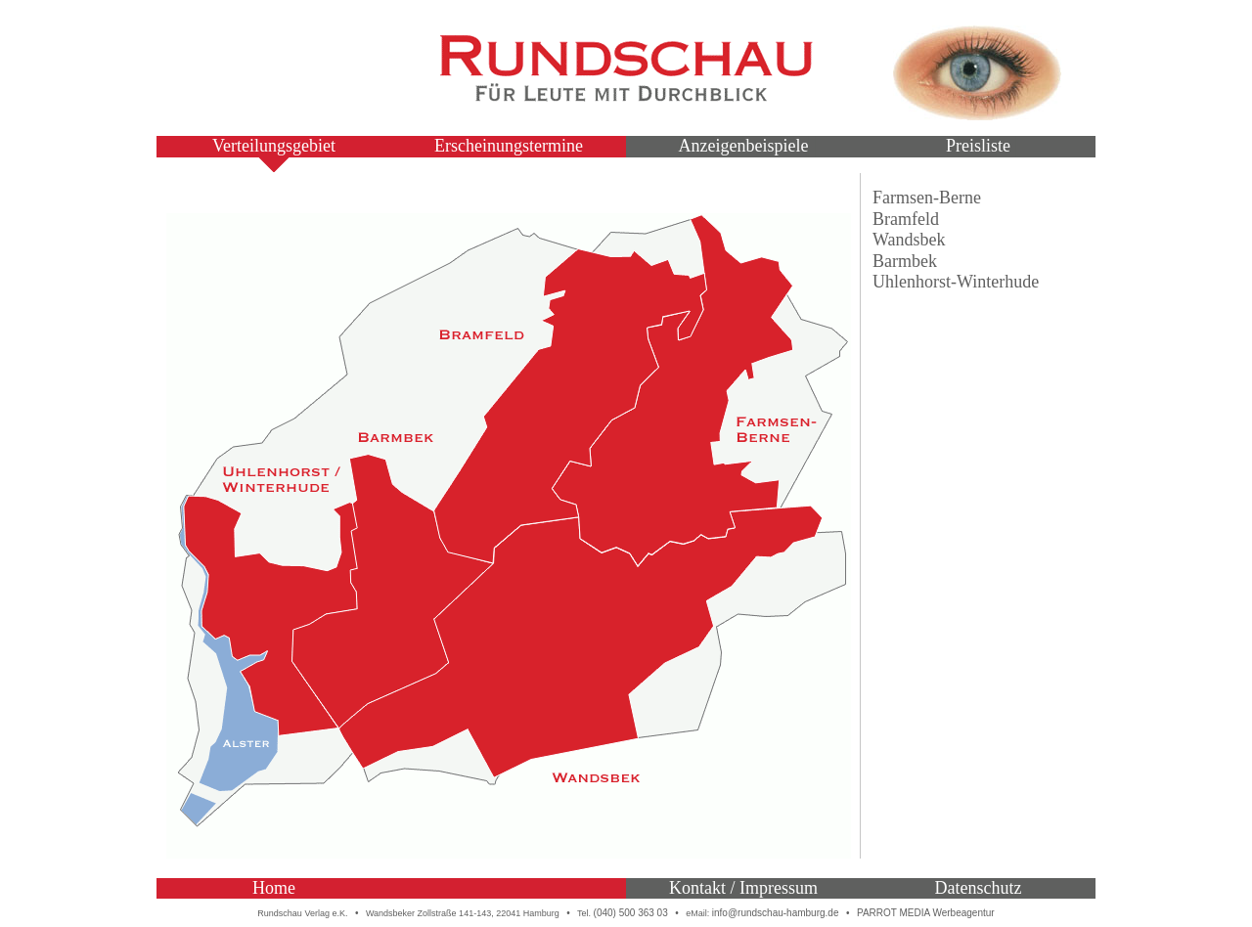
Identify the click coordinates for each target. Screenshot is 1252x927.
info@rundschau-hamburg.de (775, 912)
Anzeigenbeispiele (744, 145)
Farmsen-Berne (926, 197)
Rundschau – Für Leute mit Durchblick (626, 68)
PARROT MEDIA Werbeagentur (926, 912)
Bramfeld (905, 219)
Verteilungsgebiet (273, 145)
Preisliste (978, 145)
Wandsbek (909, 239)
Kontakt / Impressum (743, 888)
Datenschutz (978, 888)
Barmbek (904, 261)
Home (273, 888)
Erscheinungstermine (508, 145)
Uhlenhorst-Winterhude (955, 281)
